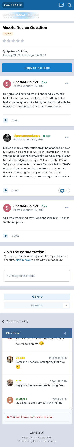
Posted (28, 85)
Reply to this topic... (21, 275)
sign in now (23, 259)
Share (37, 297)
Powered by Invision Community (37, 441)
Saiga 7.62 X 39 (36, 55)
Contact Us (37, 432)
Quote (15, 120)
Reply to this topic (37, 67)
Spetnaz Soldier (16, 51)
